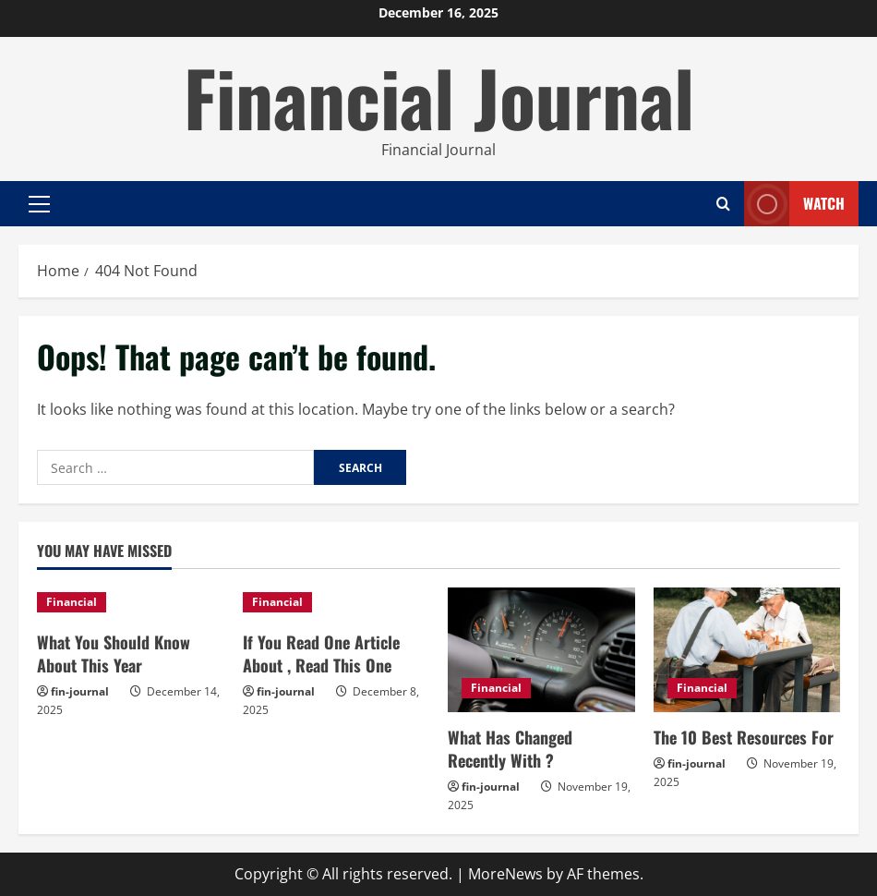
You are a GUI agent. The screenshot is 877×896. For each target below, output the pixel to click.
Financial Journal (439, 96)
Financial (71, 602)
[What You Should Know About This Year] (130, 602)
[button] (39, 204)
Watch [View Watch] (794, 203)
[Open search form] (723, 204)
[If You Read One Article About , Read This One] (336, 602)
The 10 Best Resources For (744, 737)
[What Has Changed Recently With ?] (541, 649)
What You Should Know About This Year (113, 653)
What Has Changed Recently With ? (510, 748)
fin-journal (80, 691)
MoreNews (505, 874)
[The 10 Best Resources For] (747, 649)
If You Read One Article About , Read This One (321, 653)
